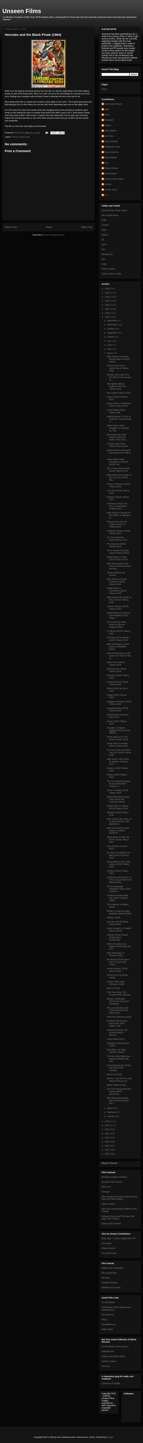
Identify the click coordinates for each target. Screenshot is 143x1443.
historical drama (18, 137)
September (112, 333)
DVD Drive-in (108, 1314)
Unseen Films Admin (114, 179)
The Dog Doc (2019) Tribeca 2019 (116, 545)
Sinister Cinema (109, 1361)
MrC (103, 259)
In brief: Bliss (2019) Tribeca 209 (116, 411)
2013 (107, 1141)
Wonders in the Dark (111, 1287)
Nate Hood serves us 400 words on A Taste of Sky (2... (119, 655)
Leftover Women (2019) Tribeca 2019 (118, 607)
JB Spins (106, 1278)
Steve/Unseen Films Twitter (114, 210)
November (112, 324)
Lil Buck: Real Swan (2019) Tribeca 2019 (117, 444)
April (109, 353)
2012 (107, 1146)
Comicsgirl (106, 1243)
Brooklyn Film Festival (112, 1182)
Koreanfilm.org (108, 1324)
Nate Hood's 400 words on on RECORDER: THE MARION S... (119, 821)
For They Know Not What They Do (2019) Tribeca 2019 (119, 752)
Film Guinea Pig (109, 1273)
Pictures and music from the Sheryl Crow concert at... (119, 377)
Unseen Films (21, 11)
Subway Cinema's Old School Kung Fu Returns (117, 1032)
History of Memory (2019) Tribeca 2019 (118, 485)
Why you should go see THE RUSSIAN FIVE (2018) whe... (118, 1010)
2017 (107, 1125)
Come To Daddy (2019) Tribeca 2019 (117, 791)
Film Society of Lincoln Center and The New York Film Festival (119, 1197)
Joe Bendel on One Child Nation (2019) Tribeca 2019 (118, 864)
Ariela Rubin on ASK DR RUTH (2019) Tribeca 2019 (118, 839)
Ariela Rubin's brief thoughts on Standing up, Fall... (118, 428)
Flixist (104, 1319)
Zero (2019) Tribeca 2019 (118, 393)
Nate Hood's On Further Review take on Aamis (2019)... (118, 359)
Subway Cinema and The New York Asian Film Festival (118, 1217)
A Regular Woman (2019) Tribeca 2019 (118, 532)
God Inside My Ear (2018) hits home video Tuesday (119, 1068)
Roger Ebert (107, 1329)
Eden (107, 114)
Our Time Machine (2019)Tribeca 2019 (117, 538)
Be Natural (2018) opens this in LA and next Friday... (118, 962)
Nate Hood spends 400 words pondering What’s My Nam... (119, 566)
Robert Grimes (111, 168)
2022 (107, 305)
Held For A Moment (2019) (119, 1017)
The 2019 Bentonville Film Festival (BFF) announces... (119, 1091)
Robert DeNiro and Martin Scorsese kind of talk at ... (119, 452)
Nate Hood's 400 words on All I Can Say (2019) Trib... (119, 477)
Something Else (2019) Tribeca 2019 (117, 709)
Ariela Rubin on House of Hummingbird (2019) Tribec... (118, 615)
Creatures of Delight (111, 1383)
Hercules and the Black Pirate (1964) (117, 923)
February (111, 1112)
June (109, 345)
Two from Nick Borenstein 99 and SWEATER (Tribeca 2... (119, 783)
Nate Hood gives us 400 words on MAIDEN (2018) (118, 646)
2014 (107, 1137)
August (110, 337)
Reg (106, 163)
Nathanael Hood (112, 147)
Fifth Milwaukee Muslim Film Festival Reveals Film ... (118, 1100)
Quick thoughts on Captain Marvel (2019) (119, 929)
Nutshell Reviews (110, 1282)
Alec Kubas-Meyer (113, 104)
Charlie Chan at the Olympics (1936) (116, 982)
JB (103, 239)
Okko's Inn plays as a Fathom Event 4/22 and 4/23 (119, 946)
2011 (107, 1150)
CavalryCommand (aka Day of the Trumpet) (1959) (117, 898)
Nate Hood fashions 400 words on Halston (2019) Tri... (118, 830)
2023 (107, 301)
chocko (108, 184)
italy (28, 137)
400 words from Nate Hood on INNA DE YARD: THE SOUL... (117, 437)
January (111, 1116)
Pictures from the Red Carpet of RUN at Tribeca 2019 (117, 524)
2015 (107, 1133)
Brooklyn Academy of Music (114, 1177)
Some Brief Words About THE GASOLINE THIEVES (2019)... (118, 799)
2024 (107, 297)
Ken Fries (109, 136)
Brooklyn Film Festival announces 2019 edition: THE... (117, 1023)
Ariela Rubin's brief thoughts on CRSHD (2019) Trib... (117, 462)
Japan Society (108, 1204)
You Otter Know (109, 1253)
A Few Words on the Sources (115, 1346)
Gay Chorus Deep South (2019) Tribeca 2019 (118, 469)
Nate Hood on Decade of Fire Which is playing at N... (119, 515)
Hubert (108, 125)
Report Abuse (110, 1163)
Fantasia (106, 1192)
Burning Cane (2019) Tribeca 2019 (116, 670)
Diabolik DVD (108, 1351)
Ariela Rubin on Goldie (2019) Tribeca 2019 (117, 744)
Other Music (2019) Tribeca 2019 (116, 663)
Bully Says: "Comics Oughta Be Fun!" (119, 1238)
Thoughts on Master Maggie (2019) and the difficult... (118, 730)
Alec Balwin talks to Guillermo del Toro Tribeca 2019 (116, 386)
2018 (107, 1121)
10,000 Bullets (108, 1302)
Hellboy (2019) (113, 917)
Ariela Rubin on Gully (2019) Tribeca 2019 (117, 558)
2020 (107, 313)
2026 (107, 288)
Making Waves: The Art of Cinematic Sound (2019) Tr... (119, 419)
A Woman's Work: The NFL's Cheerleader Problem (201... (117, 506)
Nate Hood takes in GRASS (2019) (116, 954)
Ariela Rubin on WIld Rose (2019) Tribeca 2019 (119, 404)
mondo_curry (111, 189)
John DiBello (110, 131)
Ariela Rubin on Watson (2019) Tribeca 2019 (118, 807)
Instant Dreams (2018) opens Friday (117, 969)
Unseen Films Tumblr (111, 274)
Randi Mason (111, 157)
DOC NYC (106, 1187)
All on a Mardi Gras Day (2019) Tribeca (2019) (118, 551)
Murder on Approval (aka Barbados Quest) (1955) (119, 912)
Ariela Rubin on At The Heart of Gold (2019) (117, 738)
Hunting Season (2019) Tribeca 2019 (117, 683)
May (109, 349)
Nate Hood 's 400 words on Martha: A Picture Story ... (118, 761)
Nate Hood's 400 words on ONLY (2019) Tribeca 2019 (119, 600)
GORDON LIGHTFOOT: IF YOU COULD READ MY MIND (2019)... (119, 880)
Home (49, 227)
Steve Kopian (111, 173)
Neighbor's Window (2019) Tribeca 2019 (119, 702)
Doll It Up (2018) (114, 1074)
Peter (104, 264)
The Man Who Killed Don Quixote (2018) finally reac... (118, 1059)
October (111, 329)
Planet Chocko (108, 269)
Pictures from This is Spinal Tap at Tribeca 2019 (118, 368)
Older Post (86, 227)
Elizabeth (109, 120)
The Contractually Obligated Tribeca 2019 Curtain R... (119, 889)
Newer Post (11, 227)
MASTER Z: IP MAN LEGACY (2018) (116, 1051)
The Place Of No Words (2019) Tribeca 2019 (118, 638)
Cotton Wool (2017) (116, 1039)
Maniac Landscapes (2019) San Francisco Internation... (118, 1001)
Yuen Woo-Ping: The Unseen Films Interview (119, 993)
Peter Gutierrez (112, 152)
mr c (107, 195)
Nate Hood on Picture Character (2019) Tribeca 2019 (117, 581)
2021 (107, 309)
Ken (103, 249)
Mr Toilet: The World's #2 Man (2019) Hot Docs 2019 (118, 855)
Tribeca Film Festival (111, 1223)
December (112, 320)
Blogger (110, 1437)
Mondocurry (107, 254)
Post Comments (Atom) (54, 235)
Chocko (105, 225)
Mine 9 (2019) (113, 988)
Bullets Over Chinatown (112, 1268)
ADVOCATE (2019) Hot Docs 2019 (118, 716)
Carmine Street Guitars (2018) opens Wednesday (117, 937)
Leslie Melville (111, 141)
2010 (107, 1154)
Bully (107, 109)
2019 (107, 317)
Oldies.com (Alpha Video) (113, 1356)
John (104, 244)
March (110, 1108)
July (109, 341)
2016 (107, 1129)
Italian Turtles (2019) (116, 1085)
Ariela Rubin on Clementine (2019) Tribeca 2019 (116, 590)
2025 (107, 293)
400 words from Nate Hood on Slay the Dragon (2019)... (116, 624)
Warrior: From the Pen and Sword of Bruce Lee (119, 1079)
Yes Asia (105, 1366)
